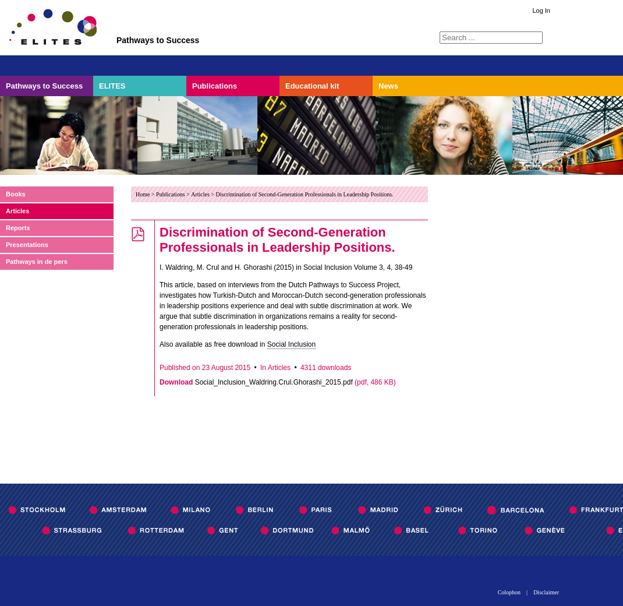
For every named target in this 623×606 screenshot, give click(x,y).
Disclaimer (546, 593)
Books (16, 194)
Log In (541, 11)
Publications (214, 86)
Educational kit (312, 86)
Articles (17, 210)
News (388, 86)
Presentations (27, 244)
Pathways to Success (44, 86)
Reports (18, 227)
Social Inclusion (291, 344)
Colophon (509, 593)
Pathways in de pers (37, 261)
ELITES (112, 86)
